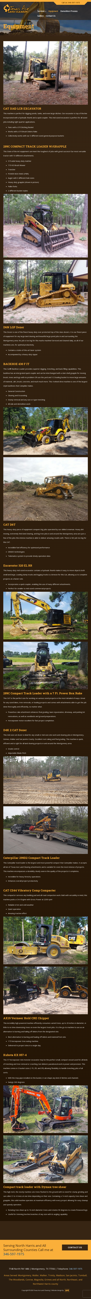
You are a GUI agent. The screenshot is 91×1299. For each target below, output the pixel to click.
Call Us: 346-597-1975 (71, 2)
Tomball (82, 1275)
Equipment (53, 11)
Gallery (40, 16)
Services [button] (41, 11)
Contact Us (50, 16)
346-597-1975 (13, 1254)
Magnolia (38, 1279)
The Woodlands (16, 1279)
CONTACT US (75, 1247)
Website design (56, 1290)
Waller (35, 1275)
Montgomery (24, 1275)
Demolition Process (68, 11)
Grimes (48, 1279)
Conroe (29, 1279)
